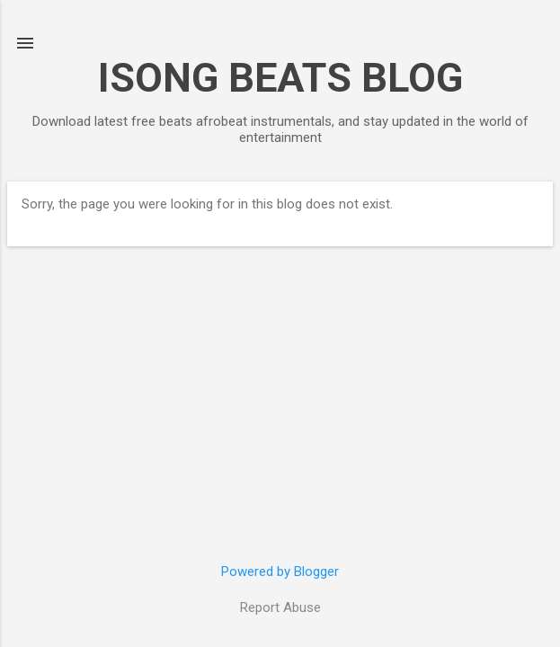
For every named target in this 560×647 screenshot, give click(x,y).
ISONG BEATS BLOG (280, 78)
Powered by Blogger (280, 571)
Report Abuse (280, 607)
